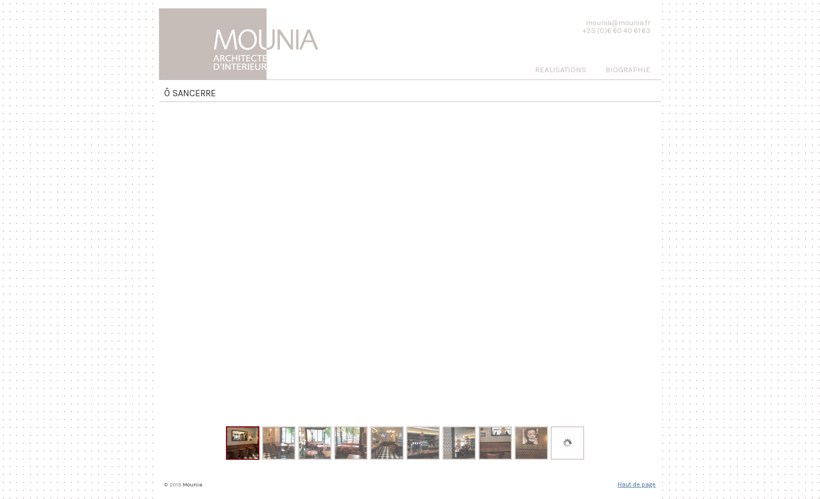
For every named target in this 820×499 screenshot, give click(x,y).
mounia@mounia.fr (618, 22)
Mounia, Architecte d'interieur (248, 41)
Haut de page (637, 484)
